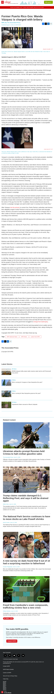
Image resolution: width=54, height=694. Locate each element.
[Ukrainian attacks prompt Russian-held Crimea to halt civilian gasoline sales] (26, 435)
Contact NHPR (6, 666)
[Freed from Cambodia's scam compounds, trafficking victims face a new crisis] (26, 589)
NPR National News (12, 336)
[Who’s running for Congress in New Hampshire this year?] (6, 383)
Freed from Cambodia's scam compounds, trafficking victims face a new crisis (25, 606)
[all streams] (52, 692)
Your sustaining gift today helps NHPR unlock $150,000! (27, 7)
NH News (14, 369)
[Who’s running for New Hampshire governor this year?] (6, 394)
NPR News (24, 336)
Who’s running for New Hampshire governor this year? (26, 393)
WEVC (4, 682)
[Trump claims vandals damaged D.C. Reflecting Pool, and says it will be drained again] (26, 480)
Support (49, 2)
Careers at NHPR (7, 672)
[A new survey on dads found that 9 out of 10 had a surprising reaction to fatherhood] (26, 545)
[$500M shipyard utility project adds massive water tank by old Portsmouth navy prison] (6, 371)
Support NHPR (12, 641)
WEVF (4, 684)
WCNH (4, 681)
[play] (2, 692)
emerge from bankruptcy (40, 321)
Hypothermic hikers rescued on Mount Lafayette (24, 404)
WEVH (4, 685)
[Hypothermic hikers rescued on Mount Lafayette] (6, 405)
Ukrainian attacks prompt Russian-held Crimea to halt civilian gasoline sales (24, 452)
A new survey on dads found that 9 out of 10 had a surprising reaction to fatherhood (26, 562)
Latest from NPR (35, 336)
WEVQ (4, 690)
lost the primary (15, 207)
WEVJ (4, 686)
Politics (14, 380)
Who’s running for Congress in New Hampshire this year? (27, 382)
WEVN (4, 687)
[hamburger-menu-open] (2, 2)
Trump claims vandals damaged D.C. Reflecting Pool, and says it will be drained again (25, 498)
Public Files (5, 679)
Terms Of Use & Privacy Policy (10, 676)
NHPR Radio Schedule (8, 669)
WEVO (4, 688)
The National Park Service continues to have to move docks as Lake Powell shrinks (26, 517)
